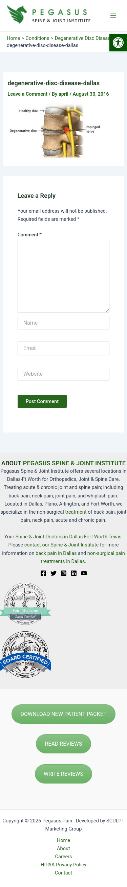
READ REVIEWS (63, 744)
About (63, 848)
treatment (75, 512)
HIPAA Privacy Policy (63, 865)
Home (63, 840)
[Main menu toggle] (113, 15)
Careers (63, 857)
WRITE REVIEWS (63, 774)
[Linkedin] (74, 573)
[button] (118, 42)
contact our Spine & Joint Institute (61, 545)
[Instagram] (64, 573)
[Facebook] (43, 573)
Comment (30, 234)
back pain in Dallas (57, 553)
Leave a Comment (27, 94)
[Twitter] (53, 573)
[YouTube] (84, 573)
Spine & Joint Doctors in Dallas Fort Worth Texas (69, 537)
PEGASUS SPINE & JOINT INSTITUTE (74, 463)
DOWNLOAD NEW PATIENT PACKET (63, 714)
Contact (63, 873)
